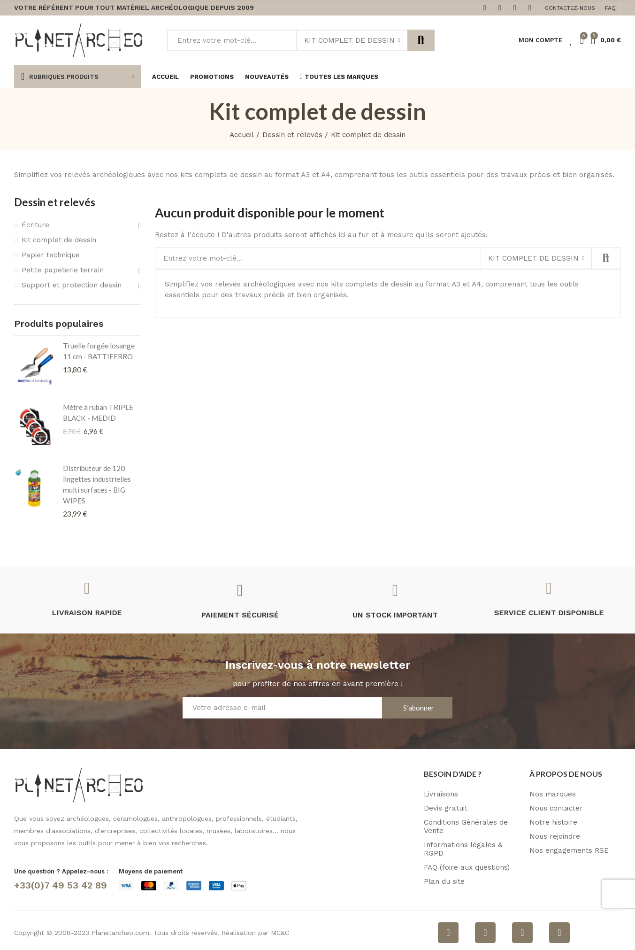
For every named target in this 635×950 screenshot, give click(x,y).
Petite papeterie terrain (63, 270)
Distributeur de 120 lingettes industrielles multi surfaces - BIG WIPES (97, 484)
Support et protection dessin (72, 285)
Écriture (35, 225)
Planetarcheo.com (120, 932)
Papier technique (51, 255)
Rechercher (421, 40)
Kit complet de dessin (349, 40)
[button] (570, 7)
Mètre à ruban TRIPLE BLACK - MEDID (98, 412)
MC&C (280, 932)
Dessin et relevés (54, 202)
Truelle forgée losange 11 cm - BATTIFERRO (99, 351)
